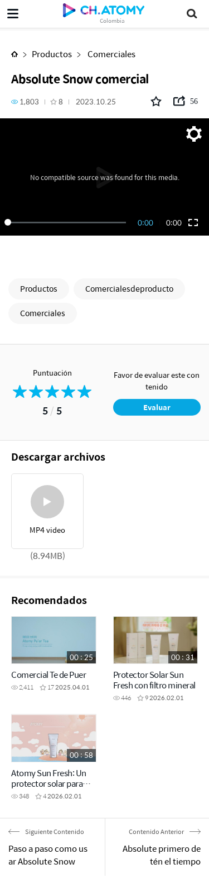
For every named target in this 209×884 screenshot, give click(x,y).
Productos (52, 53)
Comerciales (110, 53)
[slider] (67, 222)
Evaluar (157, 407)
